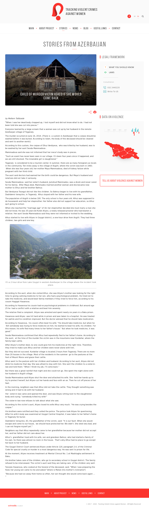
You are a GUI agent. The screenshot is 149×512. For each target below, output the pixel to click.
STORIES (63, 28)
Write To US (112, 92)
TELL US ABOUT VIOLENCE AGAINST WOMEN (122, 181)
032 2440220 (113, 88)
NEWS (75, 28)
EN (138, 17)
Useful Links (100, 28)
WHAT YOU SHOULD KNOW (121, 68)
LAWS (111, 73)
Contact (116, 28)
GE (134, 17)
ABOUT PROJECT (46, 28)
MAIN (31, 28)
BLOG (85, 28)
